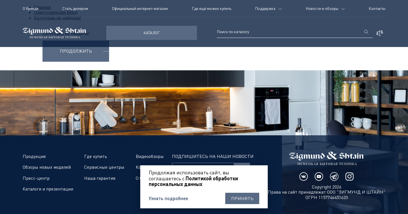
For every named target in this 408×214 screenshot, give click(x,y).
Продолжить (76, 51)
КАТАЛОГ (151, 32)
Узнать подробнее (168, 198)
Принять (242, 198)
